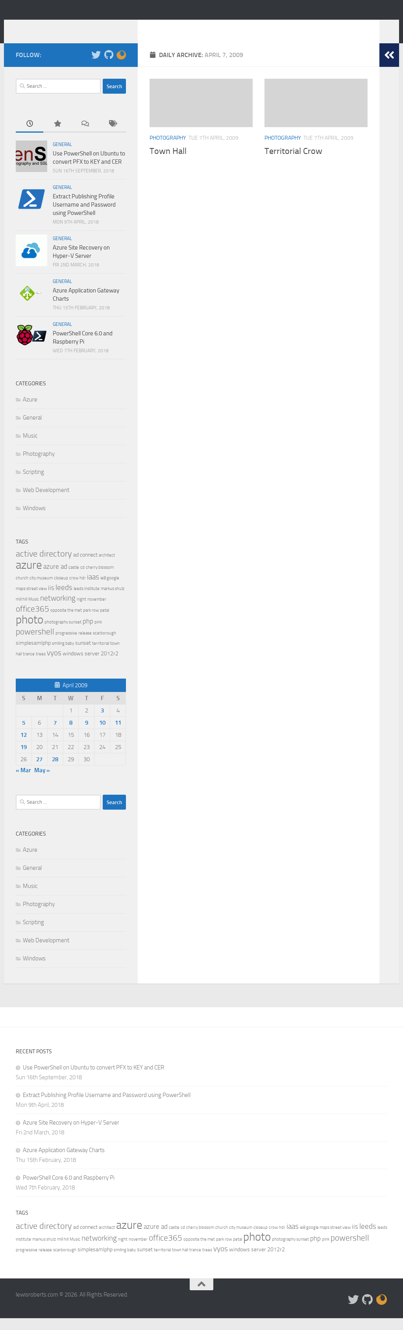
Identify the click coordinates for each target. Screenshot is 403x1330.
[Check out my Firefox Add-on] (121, 66)
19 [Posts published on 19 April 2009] (23, 758)
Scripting (33, 483)
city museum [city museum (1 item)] (41, 589)
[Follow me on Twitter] (96, 66)
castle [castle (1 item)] (73, 579)
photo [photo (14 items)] (29, 631)
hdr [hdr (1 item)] (82, 589)
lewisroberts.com (75, 27)
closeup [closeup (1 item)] (61, 589)
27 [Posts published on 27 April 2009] (39, 771)
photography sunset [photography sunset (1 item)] (62, 633)
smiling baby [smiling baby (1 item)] (63, 655)
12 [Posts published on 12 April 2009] (23, 746)
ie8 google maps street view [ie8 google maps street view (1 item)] (325, 1239)
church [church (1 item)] (22, 589)
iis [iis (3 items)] (51, 599)
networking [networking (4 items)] (58, 609)
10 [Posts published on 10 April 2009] (102, 734)
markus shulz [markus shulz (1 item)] (112, 600)
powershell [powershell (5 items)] (35, 643)
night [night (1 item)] (81, 611)
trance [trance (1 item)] (29, 665)
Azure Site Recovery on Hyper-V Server (71, 1134)
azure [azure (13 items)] (29, 576)
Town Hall (168, 163)
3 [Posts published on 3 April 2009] (102, 722)
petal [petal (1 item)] (104, 622)
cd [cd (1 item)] (82, 579)
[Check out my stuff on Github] (108, 66)
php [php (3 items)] (88, 633)
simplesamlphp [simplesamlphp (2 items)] (33, 654)
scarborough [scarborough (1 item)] (104, 644)
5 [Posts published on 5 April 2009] (23, 734)
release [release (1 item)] (85, 644)
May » (42, 782)
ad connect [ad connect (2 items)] (85, 566)
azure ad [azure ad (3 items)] (55, 578)
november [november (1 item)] (96, 611)
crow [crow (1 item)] (73, 589)
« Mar (23, 782)
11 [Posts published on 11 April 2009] (118, 734)
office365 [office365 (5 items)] (32, 620)
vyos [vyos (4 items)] (54, 664)
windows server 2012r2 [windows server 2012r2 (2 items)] (90, 665)
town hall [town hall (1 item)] (180, 1261)
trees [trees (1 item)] (41, 665)
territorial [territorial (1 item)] (100, 655)
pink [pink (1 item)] (98, 633)
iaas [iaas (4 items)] (93, 588)
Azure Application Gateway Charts (64, 1161)
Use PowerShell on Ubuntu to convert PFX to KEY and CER (93, 1079)
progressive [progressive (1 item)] (66, 644)
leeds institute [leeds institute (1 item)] (87, 600)
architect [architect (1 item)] (107, 567)
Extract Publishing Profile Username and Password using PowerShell (84, 216)
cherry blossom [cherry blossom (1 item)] (100, 579)
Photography (168, 149)
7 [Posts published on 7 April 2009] (55, 734)
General (62, 156)
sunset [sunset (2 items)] (83, 654)
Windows (34, 519)
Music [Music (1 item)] (33, 611)
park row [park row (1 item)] (91, 622)
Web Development (46, 501)
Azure (30, 411)
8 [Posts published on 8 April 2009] (70, 734)
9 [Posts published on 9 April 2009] (86, 734)
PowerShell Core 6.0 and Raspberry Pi (69, 1189)
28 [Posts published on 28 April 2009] (55, 771)
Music (30, 447)
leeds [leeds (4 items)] (63, 599)
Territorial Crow (293, 163)
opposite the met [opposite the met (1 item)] (66, 622)
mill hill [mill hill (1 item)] (21, 611)
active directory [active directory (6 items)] (44, 565)
